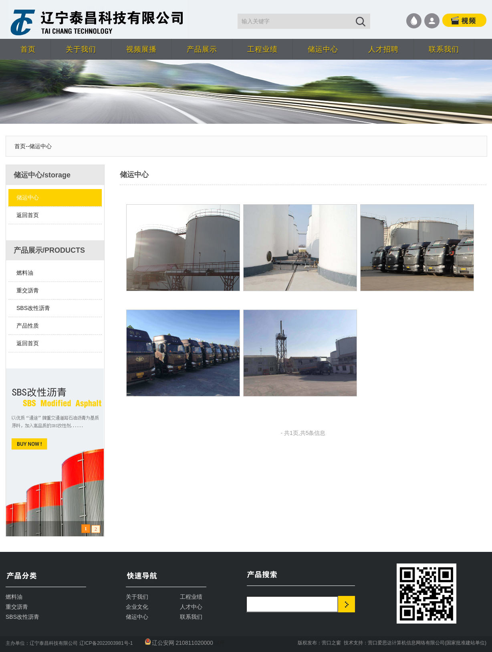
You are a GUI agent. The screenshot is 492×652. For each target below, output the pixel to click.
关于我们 (81, 49)
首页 (28, 49)
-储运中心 (40, 146)
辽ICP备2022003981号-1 (106, 643)
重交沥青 (27, 290)
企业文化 (137, 607)
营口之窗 (331, 643)
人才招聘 (383, 49)
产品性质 (27, 325)
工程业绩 (262, 49)
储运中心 (323, 49)
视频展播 (141, 49)
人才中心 (191, 607)
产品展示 (202, 49)
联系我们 (444, 49)
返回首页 (27, 215)
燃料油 (24, 273)
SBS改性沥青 (33, 308)
